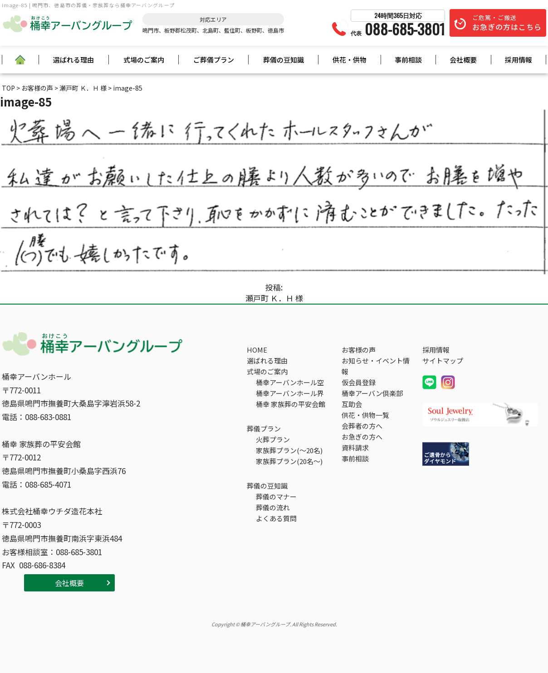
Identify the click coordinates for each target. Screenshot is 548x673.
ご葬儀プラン (213, 59)
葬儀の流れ (273, 507)
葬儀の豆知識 (283, 59)
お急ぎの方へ (362, 436)
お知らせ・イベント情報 (376, 366)
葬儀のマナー (276, 496)
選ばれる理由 (73, 59)
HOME (257, 349)
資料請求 (355, 447)
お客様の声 (359, 349)
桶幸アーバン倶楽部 (372, 393)
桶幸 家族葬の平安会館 (290, 404)
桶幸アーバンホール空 (290, 382)
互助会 (352, 404)
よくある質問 (276, 518)
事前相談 (408, 59)
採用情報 (518, 59)
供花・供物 (350, 59)
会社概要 (463, 59)
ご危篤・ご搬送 (507, 22)
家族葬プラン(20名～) (289, 461)
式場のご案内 (143, 59)
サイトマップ (442, 360)
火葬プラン (273, 439)
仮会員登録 (359, 382)
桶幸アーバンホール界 (290, 393)
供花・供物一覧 (365, 415)
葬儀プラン (264, 428)
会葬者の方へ (362, 426)
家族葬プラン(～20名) (289, 450)
